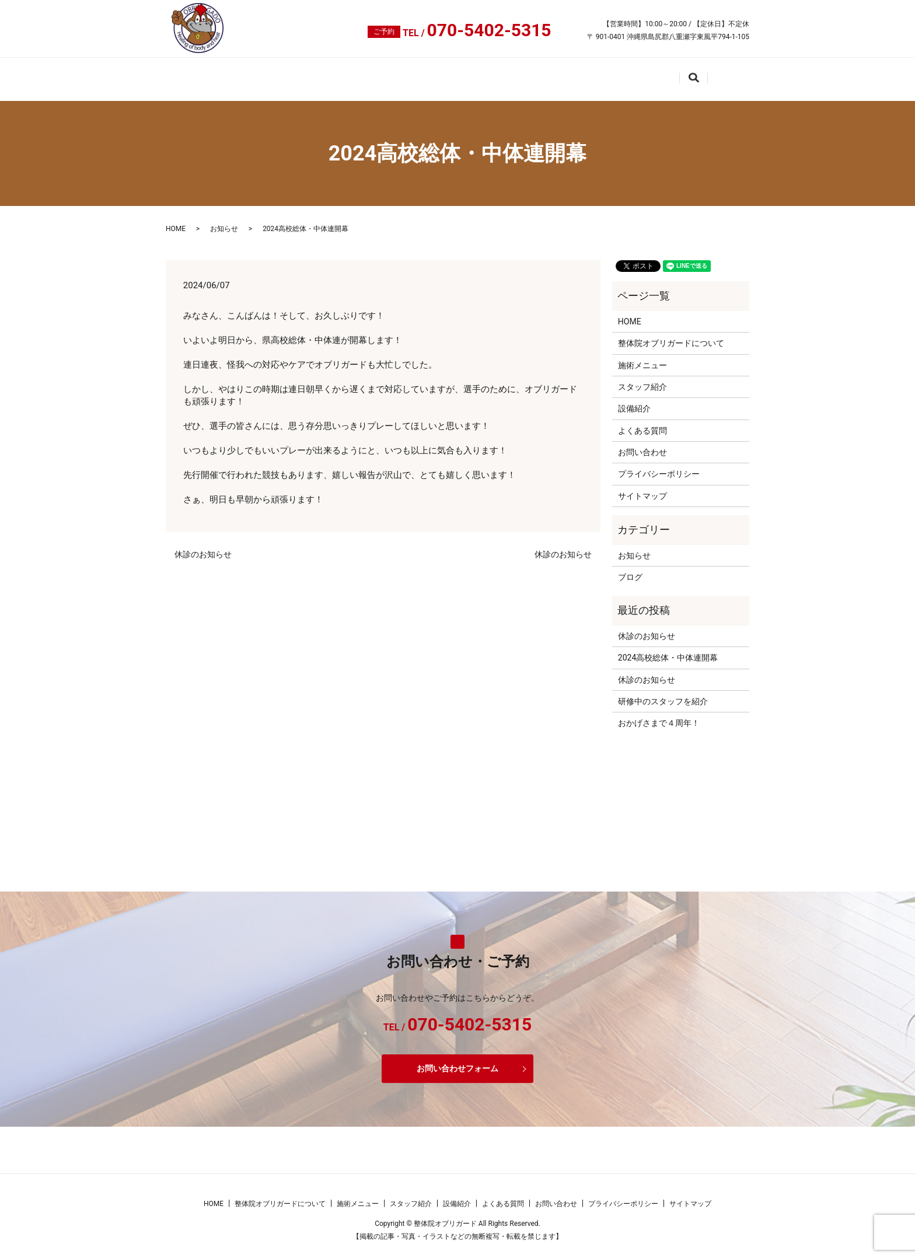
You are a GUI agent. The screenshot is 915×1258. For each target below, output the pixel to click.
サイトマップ (642, 487)
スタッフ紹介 (470, 74)
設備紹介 (537, 74)
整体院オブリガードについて (284, 74)
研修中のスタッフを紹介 (663, 692)
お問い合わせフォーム (457, 1059)
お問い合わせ (681, 74)
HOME (190, 74)
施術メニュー (394, 74)
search (741, 76)
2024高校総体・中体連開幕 (668, 649)
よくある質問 (605, 74)
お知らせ (224, 220)
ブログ (630, 568)
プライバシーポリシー (659, 465)
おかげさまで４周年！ (659, 714)
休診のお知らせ (203, 545)
